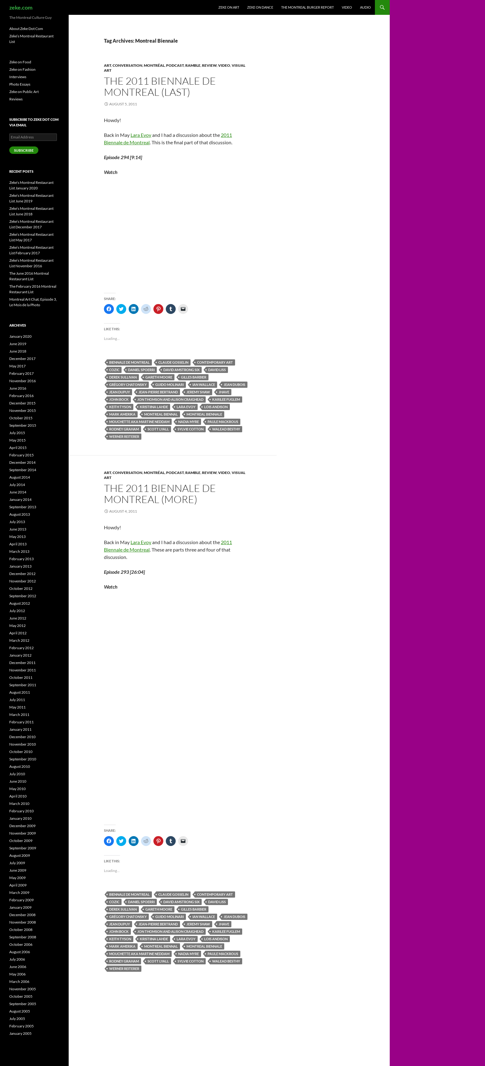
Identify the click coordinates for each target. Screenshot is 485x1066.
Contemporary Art (215, 362)
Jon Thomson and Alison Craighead (170, 399)
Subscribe (24, 150)
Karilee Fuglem (226, 399)
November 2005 (22, 989)
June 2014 (17, 492)
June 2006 (17, 966)
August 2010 (19, 766)
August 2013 (19, 514)
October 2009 (20, 840)
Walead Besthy (226, 429)
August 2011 (19, 692)
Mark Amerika (122, 414)
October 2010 (20, 751)
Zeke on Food (20, 62)
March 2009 (19, 892)
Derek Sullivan (123, 377)
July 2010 (17, 774)
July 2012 (17, 610)
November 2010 (22, 744)
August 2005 (19, 1011)
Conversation (127, 65)
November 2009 (22, 833)
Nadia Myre (188, 422)
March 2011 (19, 714)
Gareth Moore (158, 377)
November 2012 (22, 581)
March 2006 (19, 981)
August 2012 (19, 603)
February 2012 (21, 647)
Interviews (17, 76)
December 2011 (22, 662)
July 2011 (17, 699)
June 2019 (17, 343)
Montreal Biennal (161, 414)
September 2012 (22, 596)
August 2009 (19, 855)
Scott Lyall (158, 429)
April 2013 (18, 544)
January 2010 (20, 818)
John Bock (119, 399)
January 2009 (20, 907)
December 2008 (22, 914)
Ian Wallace (203, 385)
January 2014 (20, 499)
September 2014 (22, 469)
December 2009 (22, 825)
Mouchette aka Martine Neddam (139, 422)
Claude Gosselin (173, 362)
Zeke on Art (228, 7)
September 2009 (22, 848)
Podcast (175, 65)
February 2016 (21, 395)
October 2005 (20, 996)
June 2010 (17, 781)
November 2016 (22, 381)
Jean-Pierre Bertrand (158, 392)
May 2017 (17, 366)
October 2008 (20, 929)
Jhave (224, 392)
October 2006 (20, 944)
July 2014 (17, 484)
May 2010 (17, 788)
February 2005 (21, 1026)
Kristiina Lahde (154, 407)
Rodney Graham (124, 429)
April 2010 (18, 796)
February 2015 (21, 455)
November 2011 (22, 670)
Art (107, 65)
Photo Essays (19, 84)
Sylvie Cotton (191, 429)
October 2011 (20, 677)
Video (347, 7)
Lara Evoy (141, 135)
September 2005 (22, 1003)
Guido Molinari (169, 385)
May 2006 (17, 974)
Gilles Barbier (193, 377)
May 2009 (17, 877)
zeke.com (20, 7)
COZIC (114, 370)
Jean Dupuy (119, 392)
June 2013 (17, 529)
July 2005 (17, 1018)
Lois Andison (216, 407)
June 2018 (17, 351)
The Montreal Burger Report (307, 7)
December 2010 (22, 736)
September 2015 (22, 425)
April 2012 (18, 633)
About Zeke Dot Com (26, 28)
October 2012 (20, 588)
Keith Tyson (120, 407)
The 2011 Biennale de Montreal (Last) (160, 86)
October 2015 (20, 418)
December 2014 (22, 462)
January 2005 (20, 1033)
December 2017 (22, 358)
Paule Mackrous (223, 422)
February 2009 (21, 900)
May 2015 (17, 440)
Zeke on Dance (260, 7)
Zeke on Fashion (22, 69)
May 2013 (17, 536)
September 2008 (22, 937)
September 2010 (22, 759)
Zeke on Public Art (24, 91)
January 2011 (20, 729)
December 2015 (22, 403)
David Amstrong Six (181, 370)
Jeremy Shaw (198, 392)
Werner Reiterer (124, 436)
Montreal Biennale (204, 414)
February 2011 (21, 722)
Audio (365, 7)
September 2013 (22, 507)
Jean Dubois (234, 385)
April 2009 (18, 885)
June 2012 (17, 618)
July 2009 (17, 863)
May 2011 (17, 707)
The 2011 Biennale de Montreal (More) (160, 494)
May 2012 (17, 625)
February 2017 (21, 373)
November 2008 (22, 922)
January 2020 (20, 336)
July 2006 (17, 959)
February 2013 (21, 558)
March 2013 (19, 551)
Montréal (154, 65)
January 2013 (20, 566)
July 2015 (17, 432)
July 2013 (17, 521)
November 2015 (22, 410)
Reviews (16, 99)
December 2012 (22, 573)
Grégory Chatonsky (128, 385)
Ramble (192, 65)
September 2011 (22, 685)
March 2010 (19, 803)
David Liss (217, 370)
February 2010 (21, 811)
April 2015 (18, 447)
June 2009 (17, 870)
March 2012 (19, 640)
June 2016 (17, 388)
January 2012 (20, 655)
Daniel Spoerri (141, 370)
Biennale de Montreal (129, 362)
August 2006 (19, 952)
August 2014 (19, 477)
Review (209, 65)
